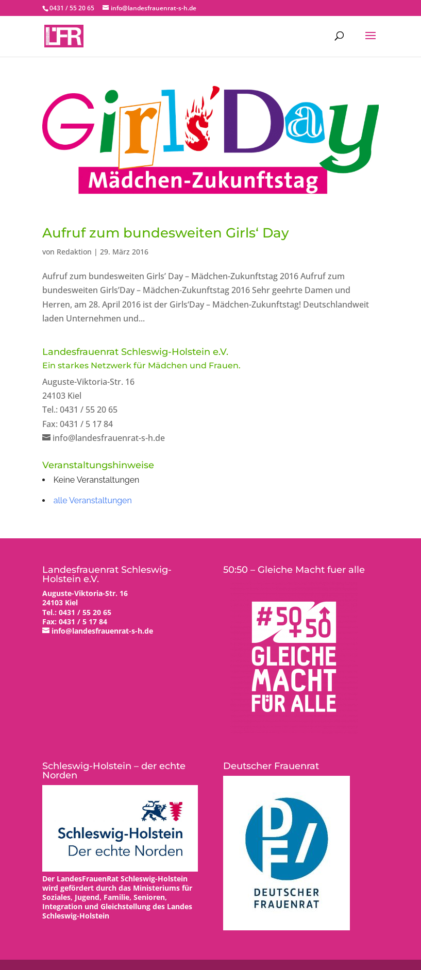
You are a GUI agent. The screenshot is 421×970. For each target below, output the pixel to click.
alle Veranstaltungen (93, 500)
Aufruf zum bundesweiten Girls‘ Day (165, 233)
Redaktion (74, 252)
